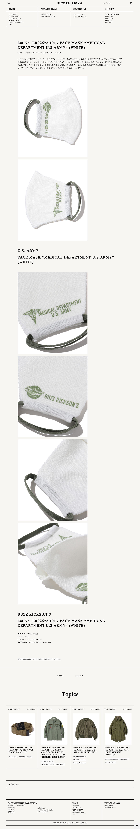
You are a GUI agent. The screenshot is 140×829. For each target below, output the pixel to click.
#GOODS (57, 659)
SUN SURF (75, 806)
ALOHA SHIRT (108, 806)
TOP (137, 827)
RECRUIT (11, 811)
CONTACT (11, 812)
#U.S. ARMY (48, 659)
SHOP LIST (11, 809)
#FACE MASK (37, 659)
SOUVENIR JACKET (110, 807)
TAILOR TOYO (76, 810)
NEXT (78, 675)
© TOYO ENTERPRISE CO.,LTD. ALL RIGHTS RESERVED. (70, 823)
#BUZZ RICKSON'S (24, 659)
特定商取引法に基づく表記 (45, 810)
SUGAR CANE (76, 807)
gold (73, 814)
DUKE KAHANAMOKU (78, 812)
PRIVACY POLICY (43, 811)
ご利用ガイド (41, 808)
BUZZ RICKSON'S (70, 3)
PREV (61, 675)
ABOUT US (11, 808)
